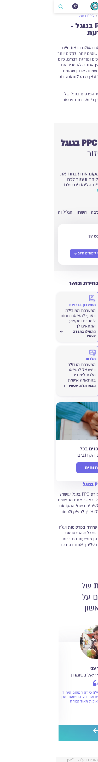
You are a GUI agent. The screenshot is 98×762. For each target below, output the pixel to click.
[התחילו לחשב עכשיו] (72, 366)
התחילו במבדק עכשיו (72, 334)
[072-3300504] (21, 6)
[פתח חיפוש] (7, 6)
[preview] (53, 731)
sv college (45, 236)
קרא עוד (83, 110)
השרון (28, 212)
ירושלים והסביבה (80, 212)
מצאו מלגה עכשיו (26, 386)
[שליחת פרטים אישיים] (36, 253)
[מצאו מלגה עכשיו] (24, 366)
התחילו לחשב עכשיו (72, 388)
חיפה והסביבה (49, 212)
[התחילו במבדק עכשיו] (72, 312)
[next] (42, 731)
